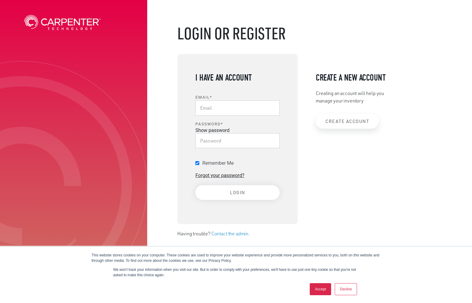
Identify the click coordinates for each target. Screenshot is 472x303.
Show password (212, 130)
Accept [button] (320, 289)
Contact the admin (229, 234)
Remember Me (218, 163)
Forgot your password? (219, 175)
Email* (203, 97)
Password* (209, 124)
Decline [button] (346, 289)
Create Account (347, 121)
